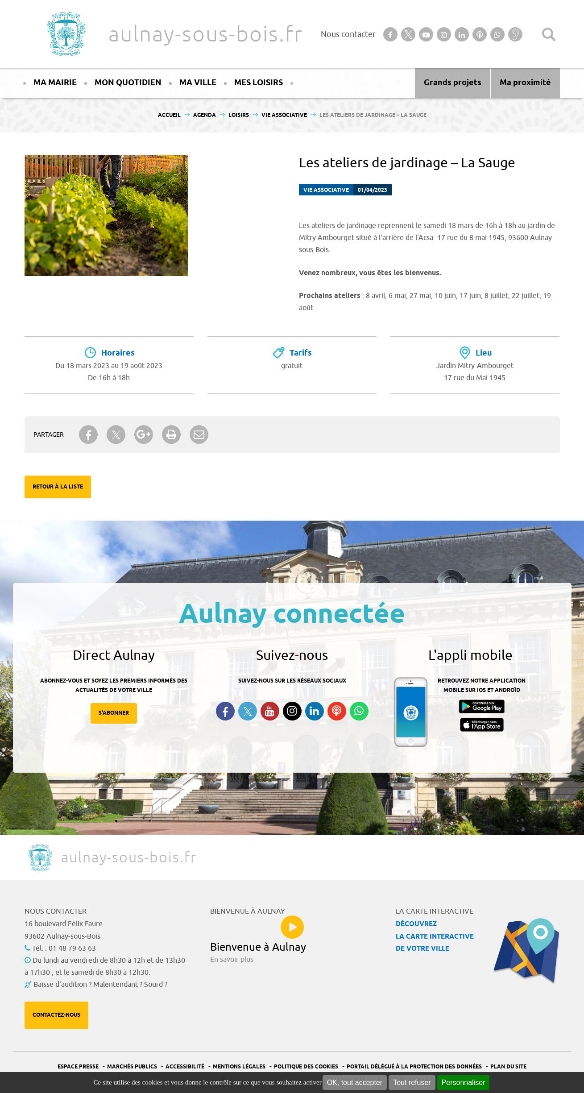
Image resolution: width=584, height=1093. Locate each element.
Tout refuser (412, 1082)
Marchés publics (132, 1067)
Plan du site (508, 1067)
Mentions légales (239, 1067)
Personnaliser (463, 1082)
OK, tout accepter (355, 1082)
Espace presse (78, 1067)
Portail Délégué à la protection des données (414, 1067)
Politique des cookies (306, 1067)
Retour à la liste (58, 487)
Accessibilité (185, 1067)
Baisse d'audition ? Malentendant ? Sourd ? (100, 984)
